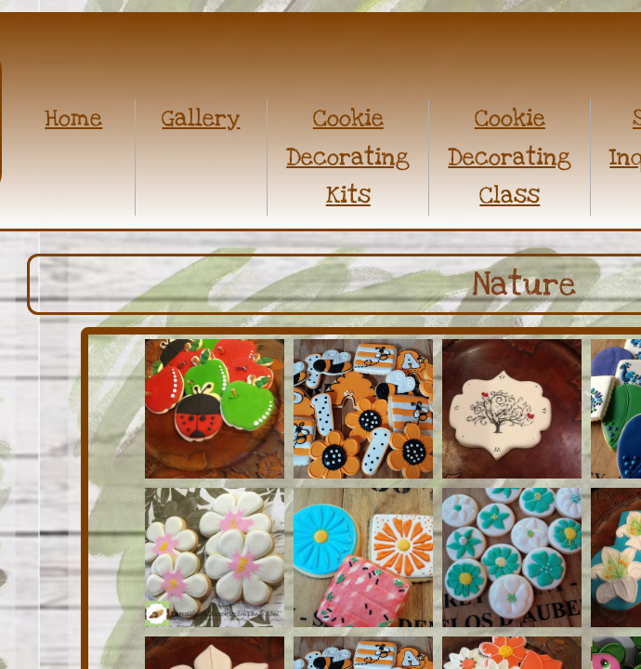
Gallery (201, 118)
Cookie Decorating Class (509, 156)
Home (73, 118)
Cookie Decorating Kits (348, 156)
